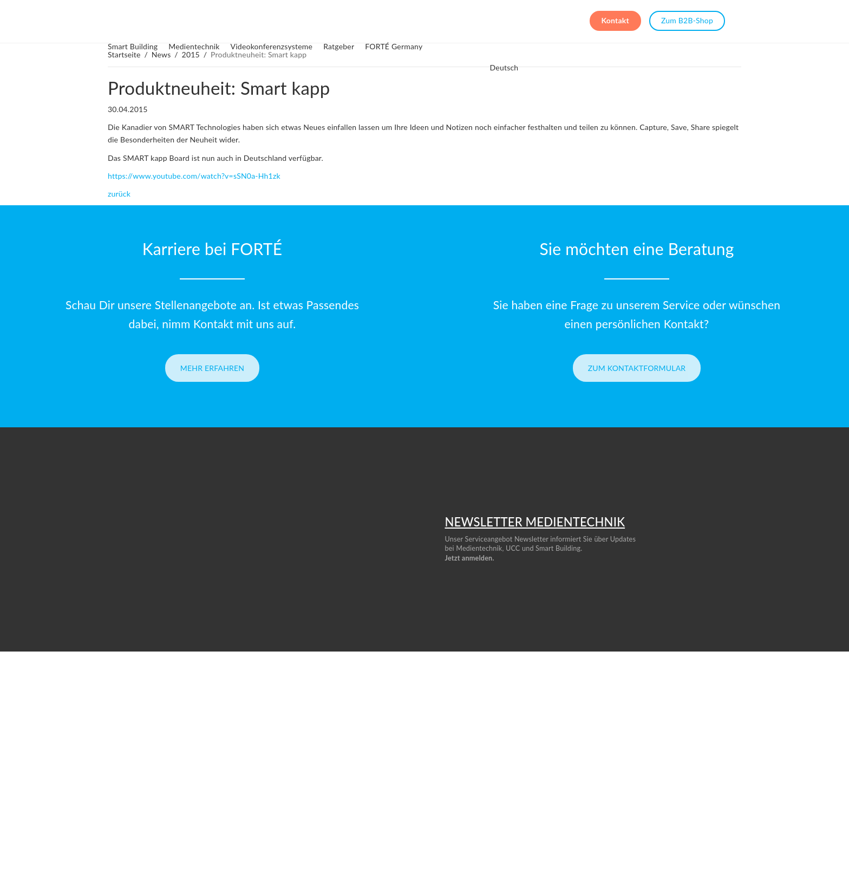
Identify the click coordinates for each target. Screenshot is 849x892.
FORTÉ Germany (458, 19)
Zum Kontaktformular (637, 368)
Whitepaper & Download (257, 805)
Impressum (645, 775)
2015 (191, 54)
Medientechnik (258, 19)
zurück (119, 193)
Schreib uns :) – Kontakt (50, 775)
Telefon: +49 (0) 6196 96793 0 (60, 790)
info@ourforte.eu (548, 857)
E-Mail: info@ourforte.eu (52, 805)
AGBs (637, 761)
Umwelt (436, 805)
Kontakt (615, 20)
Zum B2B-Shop (687, 20)
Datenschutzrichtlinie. (479, 594)
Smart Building (197, 19)
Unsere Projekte (244, 775)
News (161, 54)
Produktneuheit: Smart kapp (219, 88)
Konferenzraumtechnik (458, 775)
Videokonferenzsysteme (336, 19)
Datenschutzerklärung (662, 790)
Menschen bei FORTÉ (252, 761)
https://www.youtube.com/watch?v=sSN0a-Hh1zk (194, 175)
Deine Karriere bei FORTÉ (54, 761)
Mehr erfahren (212, 368)
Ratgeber (403, 19)
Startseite (124, 54)
